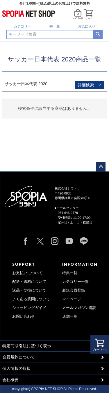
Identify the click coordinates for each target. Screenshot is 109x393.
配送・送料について (29, 282)
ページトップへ (101, 167)
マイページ (71, 299)
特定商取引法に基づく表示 (26, 345)
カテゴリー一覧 (75, 282)
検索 (97, 34)
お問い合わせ (23, 316)
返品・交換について (29, 290)
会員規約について (18, 357)
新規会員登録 (73, 290)
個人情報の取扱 (16, 368)
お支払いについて (27, 273)
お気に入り (86, 26)
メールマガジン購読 (79, 308)
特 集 (54, 26)
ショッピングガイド (29, 308)
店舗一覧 (69, 316)
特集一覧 (69, 273)
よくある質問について (31, 299)
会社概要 (10, 379)
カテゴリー (22, 26)
